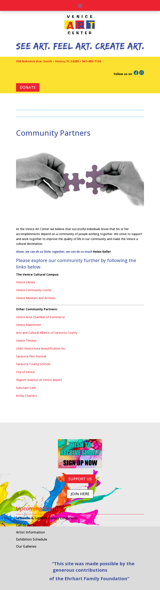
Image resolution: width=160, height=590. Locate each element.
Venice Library (25, 282)
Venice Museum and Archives (36, 298)
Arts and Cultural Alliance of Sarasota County (46, 333)
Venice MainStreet (28, 325)
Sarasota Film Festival (31, 356)
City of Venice (25, 372)
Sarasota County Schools (33, 364)
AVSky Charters (26, 396)
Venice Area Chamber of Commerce (40, 317)
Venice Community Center (34, 290)
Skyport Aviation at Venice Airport (39, 380)
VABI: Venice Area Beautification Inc (40, 348)
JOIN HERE (80, 493)
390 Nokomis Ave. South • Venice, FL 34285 (47, 61)
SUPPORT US (80, 478)
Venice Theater (26, 340)
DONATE (28, 87)
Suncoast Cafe (26, 388)
